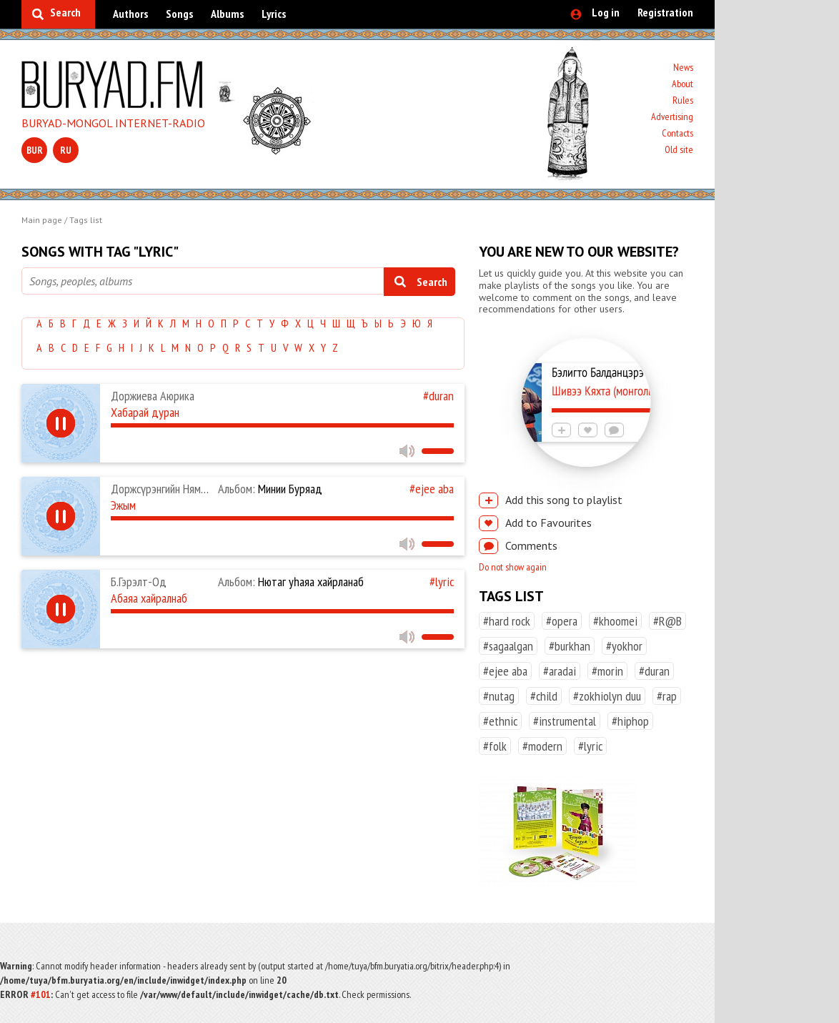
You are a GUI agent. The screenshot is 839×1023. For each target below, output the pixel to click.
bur (34, 150)
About (682, 83)
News (683, 67)
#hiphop (630, 721)
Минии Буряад (270, 488)
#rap (667, 696)
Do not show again (513, 566)
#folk (495, 746)
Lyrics (274, 13)
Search (65, 12)
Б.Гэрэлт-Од (139, 581)
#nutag (499, 696)
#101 (41, 994)
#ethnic (500, 721)
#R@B (667, 621)
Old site (679, 149)
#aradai (559, 671)
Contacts (677, 133)
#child (543, 696)
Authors (130, 13)
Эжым (123, 505)
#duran (438, 395)
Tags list (85, 219)
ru (65, 150)
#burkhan (569, 646)
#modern (542, 746)
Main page (41, 219)
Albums (227, 13)
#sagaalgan (508, 646)
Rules (682, 100)
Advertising (672, 116)
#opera (561, 621)
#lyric (442, 581)
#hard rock (506, 621)
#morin (607, 671)
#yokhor (624, 646)
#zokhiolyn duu (607, 696)
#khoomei (615, 621)
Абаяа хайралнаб (149, 598)
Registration (665, 12)
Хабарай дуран (145, 412)
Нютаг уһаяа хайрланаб (291, 581)
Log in (606, 12)
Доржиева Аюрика (152, 395)
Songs (179, 13)
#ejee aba (431, 488)
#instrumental (564, 721)
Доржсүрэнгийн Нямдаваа (169, 488)
